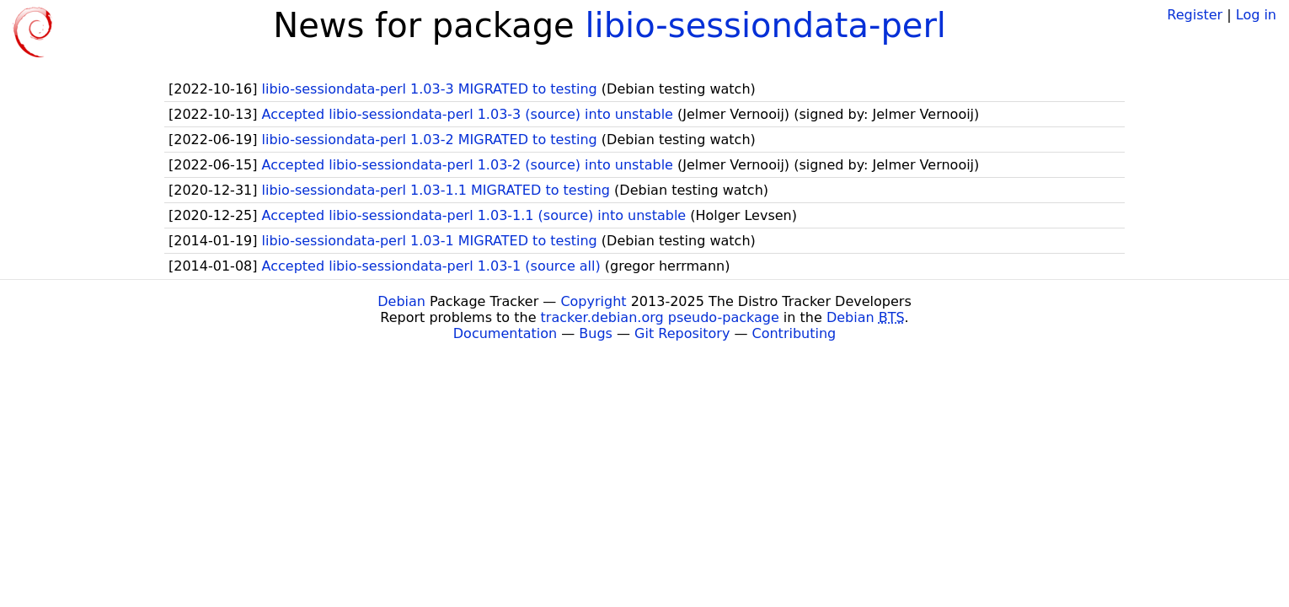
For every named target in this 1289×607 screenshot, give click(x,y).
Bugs (595, 333)
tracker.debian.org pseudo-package (660, 317)
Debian (401, 301)
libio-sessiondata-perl (765, 25)
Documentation (505, 333)
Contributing (794, 333)
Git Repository (682, 333)
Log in (1256, 15)
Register (1194, 15)
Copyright (593, 301)
